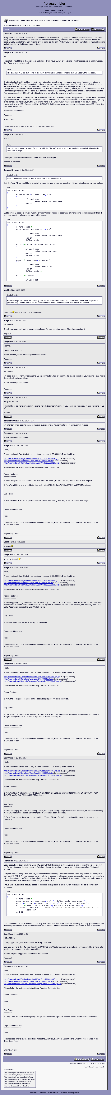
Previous (15, 25)
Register (60, 10)
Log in (69, 13)
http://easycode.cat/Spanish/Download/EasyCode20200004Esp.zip (32, 681)
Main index (33, 1093)
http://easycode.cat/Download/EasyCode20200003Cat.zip (28, 583)
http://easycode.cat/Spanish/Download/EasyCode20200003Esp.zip (32, 585)
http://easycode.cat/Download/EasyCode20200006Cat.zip (28, 981)
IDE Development (24, 20)
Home (47, 10)
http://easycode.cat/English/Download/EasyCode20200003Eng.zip (32, 580)
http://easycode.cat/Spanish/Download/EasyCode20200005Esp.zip (32, 775)
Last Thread (89, 1067)
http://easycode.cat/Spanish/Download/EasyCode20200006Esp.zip (32, 983)
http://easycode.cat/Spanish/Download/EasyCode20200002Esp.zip (32, 463)
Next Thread (99, 1067)
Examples (63, 1093)
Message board (73, 1093)
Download (42, 1093)
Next (38, 25)
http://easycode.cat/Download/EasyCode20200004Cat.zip (28, 679)
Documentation (53, 1093)
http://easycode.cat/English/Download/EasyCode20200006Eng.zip (32, 979)
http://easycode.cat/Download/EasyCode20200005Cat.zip (28, 773)
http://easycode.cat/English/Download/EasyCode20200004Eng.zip (32, 677)
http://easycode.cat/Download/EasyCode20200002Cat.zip (28, 461)
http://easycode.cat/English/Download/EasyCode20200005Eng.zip (32, 771)
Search (53, 10)
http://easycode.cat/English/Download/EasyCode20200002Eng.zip (32, 458)
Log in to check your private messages (51, 13)
